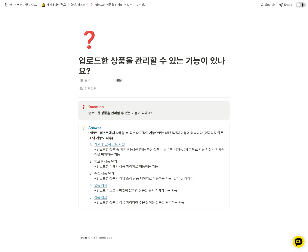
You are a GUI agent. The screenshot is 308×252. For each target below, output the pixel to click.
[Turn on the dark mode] (301, 6)
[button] (20, 4)
